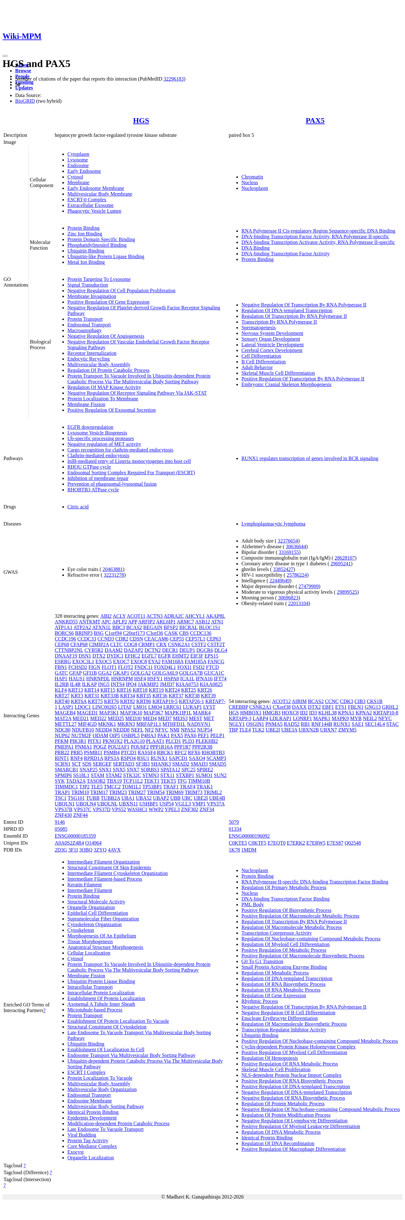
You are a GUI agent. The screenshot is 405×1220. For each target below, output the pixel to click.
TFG (182, 781)
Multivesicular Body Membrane (99, 194)
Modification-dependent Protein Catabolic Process (118, 1123)
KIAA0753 (187, 684)
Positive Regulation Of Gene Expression (108, 302)
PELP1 (217, 735)
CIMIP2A (99, 644)
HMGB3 (272, 712)
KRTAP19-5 (165, 701)
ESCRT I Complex (86, 1072)
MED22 (98, 718)
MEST (195, 718)
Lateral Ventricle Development (272, 344)
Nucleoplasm (254, 188)
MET (208, 718)
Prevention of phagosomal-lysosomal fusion (112, 484)
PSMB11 (93, 752)
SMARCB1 (66, 769)
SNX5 (119, 769)
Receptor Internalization (91, 353)
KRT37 (176, 695)
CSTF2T (216, 644)
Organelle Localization (90, 1157)
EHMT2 (180, 656)
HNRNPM (122, 678)
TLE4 (245, 729)
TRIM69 (175, 792)
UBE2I (201, 798)
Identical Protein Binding (93, 1112)
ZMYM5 (347, 729)
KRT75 (95, 701)
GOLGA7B (191, 673)
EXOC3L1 (83, 661)
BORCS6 (64, 633)
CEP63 (214, 638)
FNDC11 (143, 667)
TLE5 (97, 786)
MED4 (150, 718)
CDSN (136, 638)
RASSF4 (147, 752)
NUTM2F (81, 735)
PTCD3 (128, 752)
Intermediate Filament (89, 890)
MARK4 (202, 712)
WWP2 (156, 809)
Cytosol (75, 176)
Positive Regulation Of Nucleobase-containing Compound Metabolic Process (319, 1041)
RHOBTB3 (213, 752)
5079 (234, 822)
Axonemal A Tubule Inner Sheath (101, 1004)
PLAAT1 (155, 741)
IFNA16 (204, 678)
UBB (175, 798)
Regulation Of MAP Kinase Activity (104, 387)
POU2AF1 (118, 747)
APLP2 (119, 621)
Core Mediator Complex (92, 1146)
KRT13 (75, 690)
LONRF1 (302, 718)
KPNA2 (364, 712)
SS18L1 (81, 775)
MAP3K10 (131, 712)
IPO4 (131, 684)
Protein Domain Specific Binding (101, 239)
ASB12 (202, 621)
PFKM (62, 741)
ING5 (103, 684)
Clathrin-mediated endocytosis (98, 455)
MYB (356, 718)
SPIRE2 (205, 769)
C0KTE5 (238, 843)
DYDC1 (115, 656)
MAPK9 (340, 718)
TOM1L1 (131, 786)
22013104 (298, 603)
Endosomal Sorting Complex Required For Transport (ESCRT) (131, 472)
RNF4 (76, 758)
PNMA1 (83, 747)
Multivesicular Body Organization (102, 1089)
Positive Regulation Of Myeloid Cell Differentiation (294, 1052)
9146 (60, 822)
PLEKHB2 (207, 741)
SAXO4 (197, 758)
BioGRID (25, 101)
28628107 (345, 558)
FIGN (94, 667)
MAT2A (63, 718)
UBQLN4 (86, 803)
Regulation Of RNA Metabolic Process (281, 989)
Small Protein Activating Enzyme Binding (284, 967)
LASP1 (66, 707)
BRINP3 (83, 633)
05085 (61, 829)
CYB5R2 (93, 650)
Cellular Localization (88, 953)
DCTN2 (153, 650)
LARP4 (260, 718)
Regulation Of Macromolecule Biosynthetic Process (294, 1024)
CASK (171, 633)
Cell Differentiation (261, 356)
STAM (97, 775)
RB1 (305, 724)
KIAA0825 (211, 684)
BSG (98, 633)
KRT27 (62, 695)
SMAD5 (217, 764)
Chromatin (252, 176)
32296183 (174, 79)
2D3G (61, 850)
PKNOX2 (112, 741)
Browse (23, 70)
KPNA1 (346, 712)
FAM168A (173, 661)
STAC (392, 724)
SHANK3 (161, 764)
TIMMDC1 (66, 786)
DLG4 (220, 650)
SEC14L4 (375, 724)
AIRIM (299, 701)
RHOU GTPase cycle (89, 467)
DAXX (299, 707)
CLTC (116, 644)
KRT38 (192, 695)
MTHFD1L (174, 724)
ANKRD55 (66, 621)
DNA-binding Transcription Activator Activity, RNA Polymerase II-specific (318, 242)
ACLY (119, 616)
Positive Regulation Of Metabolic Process (283, 950)
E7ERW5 (315, 843)
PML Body (252, 904)
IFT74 (220, 678)
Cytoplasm (78, 154)
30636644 (296, 546)
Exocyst (75, 1152)
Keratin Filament (84, 884)
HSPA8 (171, 678)
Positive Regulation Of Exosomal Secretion (111, 410)
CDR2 (121, 638)
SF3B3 (143, 764)
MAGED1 (87, 712)
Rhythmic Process (259, 1001)
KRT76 (111, 701)
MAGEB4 (65, 712)
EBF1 (328, 707)
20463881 (113, 569)
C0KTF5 (257, 843)
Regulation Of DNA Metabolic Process (281, 1132)
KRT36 (160, 695)
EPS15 (211, 656)
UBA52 (144, 798)
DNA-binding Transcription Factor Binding (285, 898)
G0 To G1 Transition (262, 961)
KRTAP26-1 (191, 701)
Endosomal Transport (89, 324)
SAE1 (358, 724)
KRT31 (91, 695)
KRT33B (110, 695)
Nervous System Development (272, 333)
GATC (61, 673)
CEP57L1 (195, 638)
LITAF (125, 707)
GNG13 (373, 707)
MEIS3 (180, 718)
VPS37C (82, 809)
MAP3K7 (153, 712)
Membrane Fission (86, 404)
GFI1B (90, 673)
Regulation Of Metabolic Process (275, 972)
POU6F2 (140, 747)
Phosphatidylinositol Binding (97, 245)
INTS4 (118, 684)
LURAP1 (192, 707)
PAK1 (163, 735)
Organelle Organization (91, 907)
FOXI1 (184, 667)
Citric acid (78, 506)
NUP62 (62, 735)
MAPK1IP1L (178, 712)
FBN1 (61, 667)
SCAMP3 (216, 758)
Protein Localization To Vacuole (100, 1078)
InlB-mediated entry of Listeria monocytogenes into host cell (129, 461)
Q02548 (353, 843)
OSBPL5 (131, 735)
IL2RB (62, 684)
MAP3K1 (109, 712)
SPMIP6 (63, 775)
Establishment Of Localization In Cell (106, 1049)
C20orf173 (134, 633)
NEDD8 (121, 729)
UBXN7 (328, 729)
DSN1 (84, 656)
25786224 (297, 575)
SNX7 (133, 769)
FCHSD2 (77, 667)
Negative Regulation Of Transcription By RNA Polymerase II (303, 304)
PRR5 (77, 752)
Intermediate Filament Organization (103, 862)
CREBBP (238, 707)
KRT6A (79, 701)
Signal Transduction (87, 285)
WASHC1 (137, 809)
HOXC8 (290, 712)
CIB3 (359, 701)
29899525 (347, 592)
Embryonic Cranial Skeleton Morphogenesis (286, 384)
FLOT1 (109, 667)
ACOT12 (281, 701)
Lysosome (77, 159)
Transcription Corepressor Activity (276, 933)
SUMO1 (204, 775)
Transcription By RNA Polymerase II (279, 322)
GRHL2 (390, 707)
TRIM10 (80, 792)
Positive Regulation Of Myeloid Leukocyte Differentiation (300, 1126)
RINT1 (62, 758)
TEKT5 (168, 781)
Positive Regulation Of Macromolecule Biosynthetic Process (302, 955)
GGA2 (105, 673)
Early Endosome (84, 171)
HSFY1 (155, 678)
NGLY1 (237, 724)
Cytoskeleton (80, 930)
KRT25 (188, 690)
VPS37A (216, 803)
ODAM (100, 735)
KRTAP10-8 (385, 712)
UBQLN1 (65, 803)
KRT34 (127, 695)
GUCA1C (214, 673)
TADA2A (76, 781)
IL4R (75, 684)
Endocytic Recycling (88, 358)
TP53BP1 (152, 786)
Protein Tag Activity (87, 1140)
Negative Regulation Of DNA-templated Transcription (296, 1092)
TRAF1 (171, 786)
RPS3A (111, 758)
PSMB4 (112, 752)
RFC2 (181, 752)
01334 (235, 829)
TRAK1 (204, 786)
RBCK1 (165, 752)
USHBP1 (148, 803)
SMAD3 (199, 764)
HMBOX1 (251, 712)
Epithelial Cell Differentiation (97, 913)
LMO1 (140, 707)
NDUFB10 (83, 729)
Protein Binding (83, 228)
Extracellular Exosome (90, 205)
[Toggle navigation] (5, 56)
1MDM (249, 850)
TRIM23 (118, 792)
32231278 (114, 575)
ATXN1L (101, 627)
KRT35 (143, 695)
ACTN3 (154, 616)
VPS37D (101, 809)
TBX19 (114, 781)
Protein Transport (85, 319)
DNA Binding (255, 248)
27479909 (308, 586)
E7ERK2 (296, 843)
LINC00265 (104, 707)
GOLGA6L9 (165, 673)
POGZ (100, 747)
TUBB (93, 798)
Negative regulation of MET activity (104, 444)
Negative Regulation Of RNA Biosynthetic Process (293, 1098)
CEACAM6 (156, 638)
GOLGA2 (140, 673)
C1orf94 (113, 633)
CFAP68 (79, 644)
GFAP (75, 673)
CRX (161, 644)
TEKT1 (151, 781)
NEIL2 (370, 718)
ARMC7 (185, 621)
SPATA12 (170, 769)
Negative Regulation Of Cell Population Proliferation (121, 290)
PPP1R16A (161, 747)
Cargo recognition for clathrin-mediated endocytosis (120, 449)
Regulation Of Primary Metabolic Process (283, 887)
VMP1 (199, 803)
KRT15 (107, 690)
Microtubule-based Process (94, 1009)
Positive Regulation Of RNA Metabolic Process (289, 1063)
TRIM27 (137, 792)
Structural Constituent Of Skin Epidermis (109, 867)
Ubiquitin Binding (85, 250)
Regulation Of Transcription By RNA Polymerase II (294, 316)
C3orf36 (154, 633)
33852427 (283, 569)
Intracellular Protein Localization (100, 992)
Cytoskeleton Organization (94, 924)
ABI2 (106, 616)
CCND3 (105, 638)
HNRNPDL (98, 678)
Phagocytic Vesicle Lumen (94, 211)
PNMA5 (274, 724)
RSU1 (143, 758)
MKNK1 (107, 724)
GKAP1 (121, 673)
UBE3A (289, 729)
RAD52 (292, 724)
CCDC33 (86, 638)
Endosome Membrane (89, 1100)
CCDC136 (201, 633)
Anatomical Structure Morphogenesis (105, 947)
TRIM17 (99, 792)
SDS (86, 764)
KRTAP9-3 (240, 718)
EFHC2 (132, 656)
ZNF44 (80, 815)
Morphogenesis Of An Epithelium (101, 935)
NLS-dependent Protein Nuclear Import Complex (291, 1075)
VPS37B (63, 809)
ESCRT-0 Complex (86, 199)
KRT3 (77, 695)
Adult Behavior (257, 367)
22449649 (280, 580)
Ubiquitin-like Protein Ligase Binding (105, 256)
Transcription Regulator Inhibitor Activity (283, 1029)
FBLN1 (356, 707)
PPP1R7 (182, 747)
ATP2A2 (82, 627)
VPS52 (119, 809)
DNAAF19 (66, 656)
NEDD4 (103, 729)
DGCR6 (204, 650)
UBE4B (217, 798)
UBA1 (128, 798)
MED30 (133, 718)
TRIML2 (213, 792)
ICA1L (187, 678)
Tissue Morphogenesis (90, 941)
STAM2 (114, 775)
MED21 (80, 718)
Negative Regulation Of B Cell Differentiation (288, 1012)
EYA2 (154, 661)
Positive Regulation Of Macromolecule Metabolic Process (300, 916)
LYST (209, 707)
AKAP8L (215, 616)
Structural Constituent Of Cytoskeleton (106, 1026)
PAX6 (190, 735)
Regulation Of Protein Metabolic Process (283, 1103)
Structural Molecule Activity (96, 901)
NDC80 (63, 729)
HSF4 (140, 678)
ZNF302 (189, 809)
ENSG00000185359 (75, 836)
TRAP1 (62, 792)
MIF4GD (87, 724)
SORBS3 (150, 769)
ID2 (304, 712)
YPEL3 (172, 809)
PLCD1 (173, 741)
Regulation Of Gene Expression (273, 995)
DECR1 (170, 650)
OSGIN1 (255, 724)
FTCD (212, 667)
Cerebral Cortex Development (271, 350)
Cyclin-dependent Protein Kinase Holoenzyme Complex (298, 1046)
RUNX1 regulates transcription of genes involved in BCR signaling (309, 458)
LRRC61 (172, 707)
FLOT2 (125, 667)
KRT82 (127, 701)
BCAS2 (134, 627)
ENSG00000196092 (249, 836)
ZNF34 (207, 809)
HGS (141, 120)
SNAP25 (89, 769)
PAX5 (315, 120)
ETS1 (340, 707)
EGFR (164, 656)
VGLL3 (183, 803)
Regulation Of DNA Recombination (278, 1143)
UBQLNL (107, 803)
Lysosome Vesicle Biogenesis (97, 432)
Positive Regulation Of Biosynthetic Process (286, 910)
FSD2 (199, 667)
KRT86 (143, 701)
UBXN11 (128, 803)
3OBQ (85, 850)
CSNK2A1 (179, 644)
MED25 (116, 718)
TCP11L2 (133, 781)
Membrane (78, 182)
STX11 (167, 775)
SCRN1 (63, 764)
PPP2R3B (202, 747)
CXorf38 (282, 707)
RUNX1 (159, 758)
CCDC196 (65, 638)
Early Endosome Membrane (95, 188)
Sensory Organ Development (270, 339)
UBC (187, 798)
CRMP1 (146, 644)
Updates (24, 87)
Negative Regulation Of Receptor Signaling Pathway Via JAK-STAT (137, 393)
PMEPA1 (64, 747)
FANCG (216, 661)
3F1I (73, 850)
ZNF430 (63, 815)
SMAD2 (180, 764)
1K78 (234, 850)
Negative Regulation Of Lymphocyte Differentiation (294, 1120)
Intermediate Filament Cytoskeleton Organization (117, 873)
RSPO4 (128, 758)
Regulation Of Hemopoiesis (269, 1058)
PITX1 (95, 741)
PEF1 (203, 735)
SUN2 (220, 775)
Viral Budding (81, 1135)
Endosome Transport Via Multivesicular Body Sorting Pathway (131, 1055)
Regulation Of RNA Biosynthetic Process (283, 984)
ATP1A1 (63, 627)
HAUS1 (77, 678)
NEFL (137, 729)
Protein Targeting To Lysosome (99, 279)
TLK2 (258, 729)
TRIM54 (156, 792)
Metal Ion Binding (86, 262)
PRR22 (62, 752)
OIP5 (114, 735)
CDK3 (346, 701)
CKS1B (375, 701)
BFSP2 (171, 627)
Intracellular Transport (90, 987)
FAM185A (195, 661)
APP (132, 621)
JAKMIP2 (148, 684)
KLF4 (61, 690)
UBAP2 (161, 798)
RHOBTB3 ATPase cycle (93, 489)
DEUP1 (187, 650)
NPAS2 (188, 729)
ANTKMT (89, 621)
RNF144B (321, 724)
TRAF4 (187, 786)
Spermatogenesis (258, 327)
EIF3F (196, 656)
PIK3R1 (78, 741)
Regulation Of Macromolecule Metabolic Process (291, 927)
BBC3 (118, 627)
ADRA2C (174, 616)
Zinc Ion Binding (84, 233)
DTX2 (98, 656)
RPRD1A (93, 758)
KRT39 (208, 695)
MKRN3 (126, 724)
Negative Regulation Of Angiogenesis (105, 336)
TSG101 (76, 798)
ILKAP (89, 684)
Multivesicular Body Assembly (98, 364)
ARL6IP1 (166, 621)
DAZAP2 (133, 650)
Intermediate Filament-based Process (104, 879)
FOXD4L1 (165, 667)
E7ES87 (335, 843)
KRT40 (62, 701)
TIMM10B (199, 781)
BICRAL (188, 627)
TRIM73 (193, 792)
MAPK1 (321, 718)
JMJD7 (167, 684)
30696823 (288, 597)
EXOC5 (104, 661)
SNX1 (105, 769)
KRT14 (91, 690)
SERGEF (102, 764)
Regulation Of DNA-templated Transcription (287, 310)
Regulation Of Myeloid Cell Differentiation (285, 944)
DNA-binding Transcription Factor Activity (285, 253)
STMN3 (150, 775)
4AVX (114, 850)
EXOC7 (121, 661)
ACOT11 (136, 616)
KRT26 (204, 690)
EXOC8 (139, 661)
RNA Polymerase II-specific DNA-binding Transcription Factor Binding (314, 881)
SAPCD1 (178, 758)
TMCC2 (112, 786)
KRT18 (140, 690)
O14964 (93, 843)
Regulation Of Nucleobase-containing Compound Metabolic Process (310, 938)
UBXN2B (309, 729)
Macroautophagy (84, 330)
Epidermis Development (92, 1117)
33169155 (289, 552)
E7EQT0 (277, 843)
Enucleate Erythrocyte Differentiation (279, 1018)
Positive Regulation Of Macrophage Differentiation (293, 1149)
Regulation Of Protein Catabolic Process (108, 370)
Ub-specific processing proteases (100, 438)
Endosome (78, 165)
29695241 (341, 563)
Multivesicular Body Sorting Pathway (105, 1106)
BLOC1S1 (210, 627)
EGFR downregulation (90, 427)
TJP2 (84, 786)
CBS (184, 633)
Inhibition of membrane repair (97, 478)
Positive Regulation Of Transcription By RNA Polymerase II (302, 378)
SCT (76, 764)
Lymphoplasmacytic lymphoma (273, 523)
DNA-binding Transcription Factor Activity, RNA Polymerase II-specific (315, 236)
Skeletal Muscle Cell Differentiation (278, 373)
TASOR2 (96, 781)
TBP (233, 729)
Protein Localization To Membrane (102, 398)
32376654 (288, 540)
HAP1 (61, 678)
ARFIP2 (146, 621)
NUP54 (204, 729)
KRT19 (156, 690)
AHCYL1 (195, 616)
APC (106, 621)
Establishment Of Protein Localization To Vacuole (118, 1021)
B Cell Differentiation (263, 361)
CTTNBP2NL (69, 650)
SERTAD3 (123, 764)
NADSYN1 (199, 724)
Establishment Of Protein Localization (106, 998)
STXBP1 (185, 775)
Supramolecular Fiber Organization (103, 918)
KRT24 (172, 690)
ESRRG (63, 661)
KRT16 (123, 690)
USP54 (166, 803)
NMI (174, 729)
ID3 (313, 712)
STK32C (132, 775)
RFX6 (194, 752)
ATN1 (217, 621)
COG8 (130, 644)
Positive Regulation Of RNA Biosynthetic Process (292, 1080)
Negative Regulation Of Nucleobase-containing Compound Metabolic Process (320, 1109)
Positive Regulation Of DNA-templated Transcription (295, 1086)
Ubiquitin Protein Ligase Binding (101, 981)
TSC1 (60, 798)
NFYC (162, 729)
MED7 (165, 718)
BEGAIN (152, 627)
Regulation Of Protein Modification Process (286, 1115)
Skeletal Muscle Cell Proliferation (275, 1069)
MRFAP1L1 (148, 724)
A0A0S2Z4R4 (69, 843)
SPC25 (188, 769)
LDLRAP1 (280, 718)
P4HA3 (148, 735)
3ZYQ (100, 850)
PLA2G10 (134, 741)
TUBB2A (110, 798)
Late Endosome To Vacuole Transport (105, 1129)
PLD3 (188, 741)
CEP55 (177, 638)
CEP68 (62, 644)
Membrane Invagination (91, 296)
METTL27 (66, 724)
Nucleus (249, 182)
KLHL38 (327, 712)
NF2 (149, 729)
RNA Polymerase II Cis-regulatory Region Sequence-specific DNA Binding (318, 231)
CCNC (332, 701)
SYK (60, 781)
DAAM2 (114, 650)
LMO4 (155, 707)
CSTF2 (198, 644)
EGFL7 (149, 656)
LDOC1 (83, 707)
